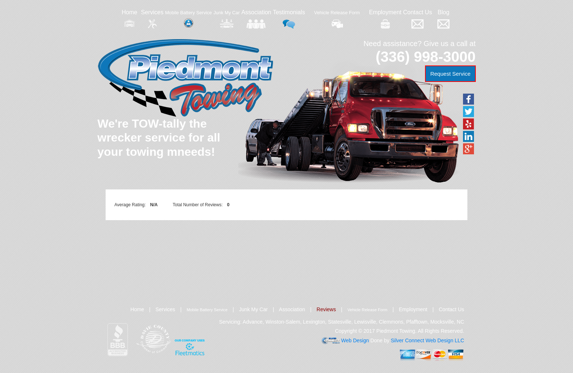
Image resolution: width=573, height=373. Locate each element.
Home (129, 19)
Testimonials (289, 19)
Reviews (326, 309)
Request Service (450, 74)
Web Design (355, 340)
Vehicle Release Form (337, 19)
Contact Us (417, 19)
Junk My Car (226, 19)
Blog (444, 19)
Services (152, 19)
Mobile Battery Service (188, 18)
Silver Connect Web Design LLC (427, 340)
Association (256, 19)
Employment (385, 19)
